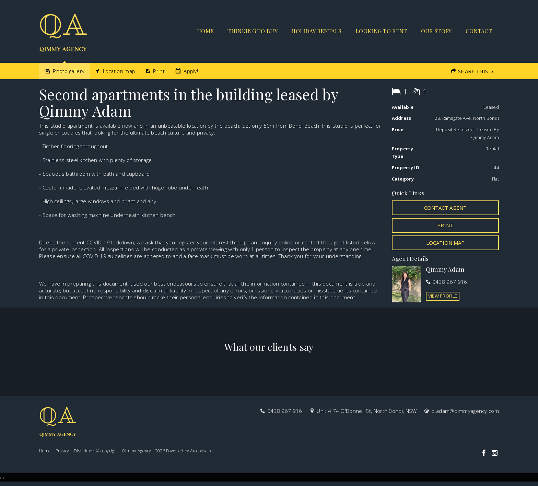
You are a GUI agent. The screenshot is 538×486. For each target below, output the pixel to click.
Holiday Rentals (316, 31)
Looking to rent (381, 31)
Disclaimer (84, 451)
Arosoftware (201, 451)
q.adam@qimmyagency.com (465, 410)
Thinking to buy (252, 31)
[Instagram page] (494, 453)
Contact (479, 31)
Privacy (62, 451)
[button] (445, 225)
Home (205, 31)
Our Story (436, 31)
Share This (472, 71)
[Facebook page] (484, 453)
